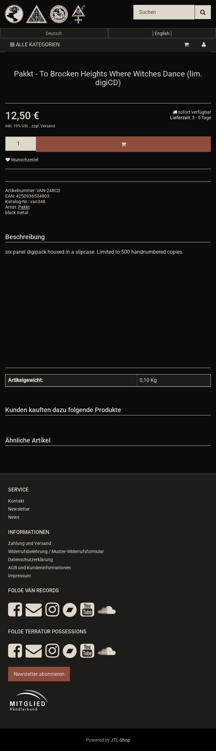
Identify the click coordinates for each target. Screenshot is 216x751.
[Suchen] (164, 12)
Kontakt (16, 500)
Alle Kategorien (35, 44)
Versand (47, 126)
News (13, 517)
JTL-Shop (120, 740)
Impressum (19, 575)
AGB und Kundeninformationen (39, 567)
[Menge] (20, 143)
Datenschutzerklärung (30, 559)
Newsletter (19, 509)
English (162, 33)
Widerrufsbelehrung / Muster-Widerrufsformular (56, 551)
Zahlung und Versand (29, 543)
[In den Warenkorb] (123, 144)
